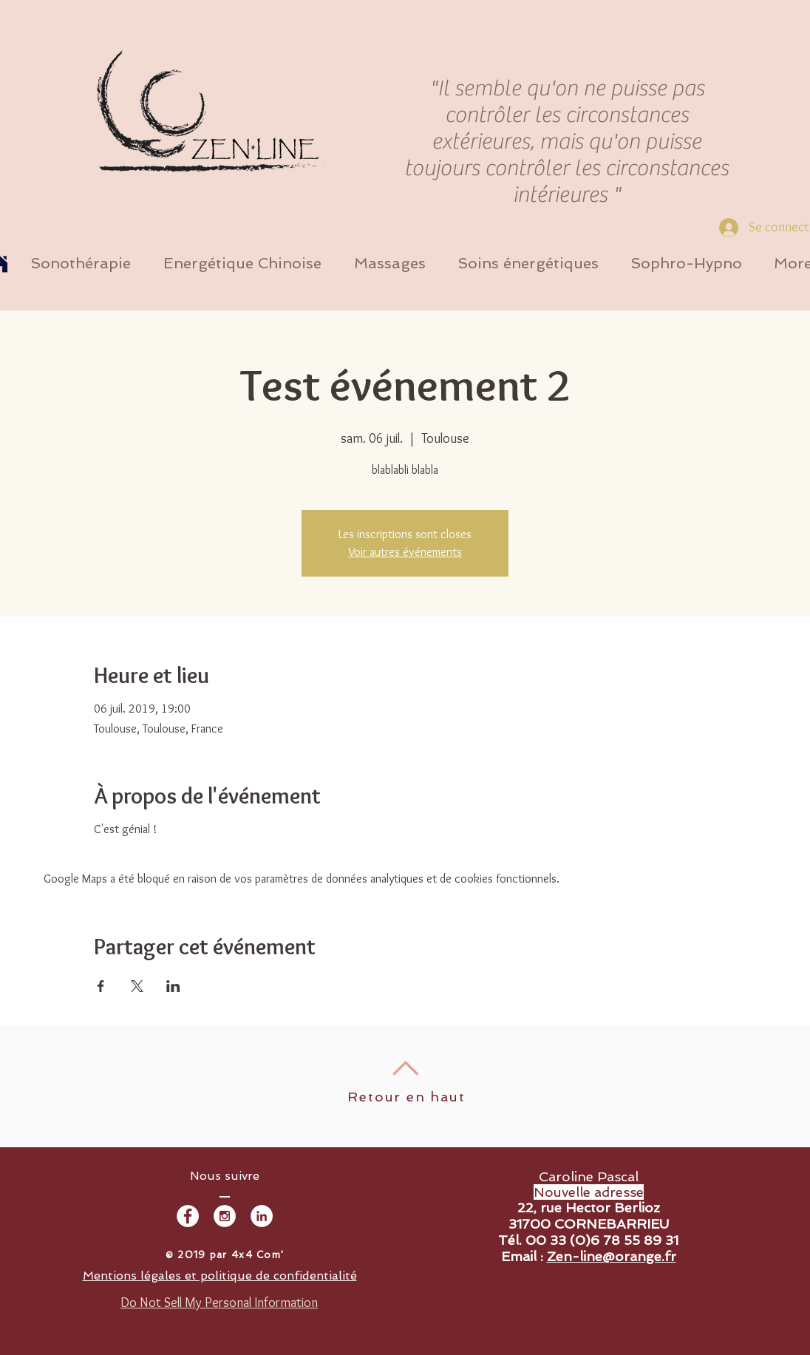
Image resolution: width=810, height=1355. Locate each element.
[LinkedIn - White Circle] (262, 1216)
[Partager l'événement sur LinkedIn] (173, 986)
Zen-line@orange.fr (611, 1256)
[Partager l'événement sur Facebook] (101, 986)
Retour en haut (406, 1096)
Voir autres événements (405, 552)
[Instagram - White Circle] (225, 1216)
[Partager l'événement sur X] (137, 986)
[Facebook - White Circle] (188, 1216)
